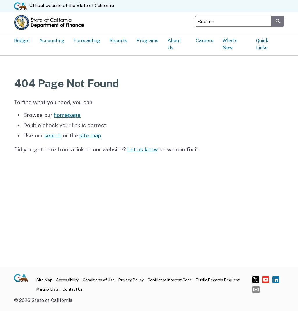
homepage (67, 115)
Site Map (44, 280)
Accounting (51, 40)
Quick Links (262, 44)
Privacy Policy (131, 280)
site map (90, 135)
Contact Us (73, 289)
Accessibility (67, 280)
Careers (204, 40)
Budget (22, 40)
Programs (147, 40)
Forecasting (87, 40)
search (52, 135)
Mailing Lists (47, 289)
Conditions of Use (99, 280)
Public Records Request (218, 280)
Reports (118, 40)
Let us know (142, 149)
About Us (174, 44)
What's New (230, 44)
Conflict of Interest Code (170, 280)
